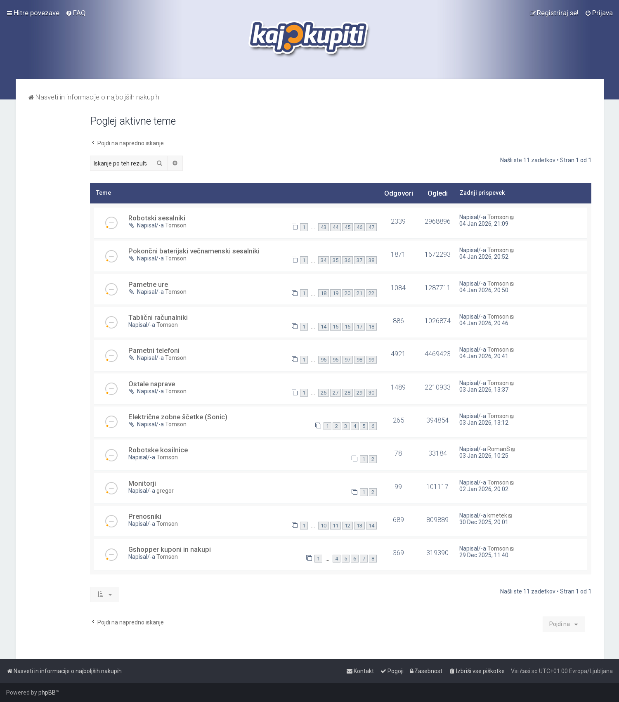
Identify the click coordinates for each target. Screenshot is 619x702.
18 (323, 293)
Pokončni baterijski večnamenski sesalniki (194, 251)
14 (323, 327)
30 (371, 393)
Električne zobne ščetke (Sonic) (177, 417)
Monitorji (142, 483)
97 (347, 360)
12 (347, 525)
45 (347, 227)
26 (323, 393)
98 (359, 360)
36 (347, 260)
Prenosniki (144, 516)
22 (371, 293)
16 (347, 327)
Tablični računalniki (158, 317)
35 (335, 260)
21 (359, 293)
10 (323, 525)
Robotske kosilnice (158, 450)
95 (323, 360)
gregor (165, 490)
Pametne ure (148, 284)
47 (371, 227)
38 (371, 260)
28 (347, 393)
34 (323, 260)
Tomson (176, 225)
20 (347, 293)
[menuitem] (76, 13)
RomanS (498, 449)
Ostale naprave (151, 384)
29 (359, 393)
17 (359, 327)
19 (335, 293)
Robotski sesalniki (156, 218)
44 (335, 227)
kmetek (497, 515)
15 (335, 327)
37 (359, 260)
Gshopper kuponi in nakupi (169, 549)
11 (335, 525)
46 (359, 227)
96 (335, 360)
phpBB (47, 692)
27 (335, 393)
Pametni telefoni (154, 350)
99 (371, 360)
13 (359, 525)
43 (323, 227)
